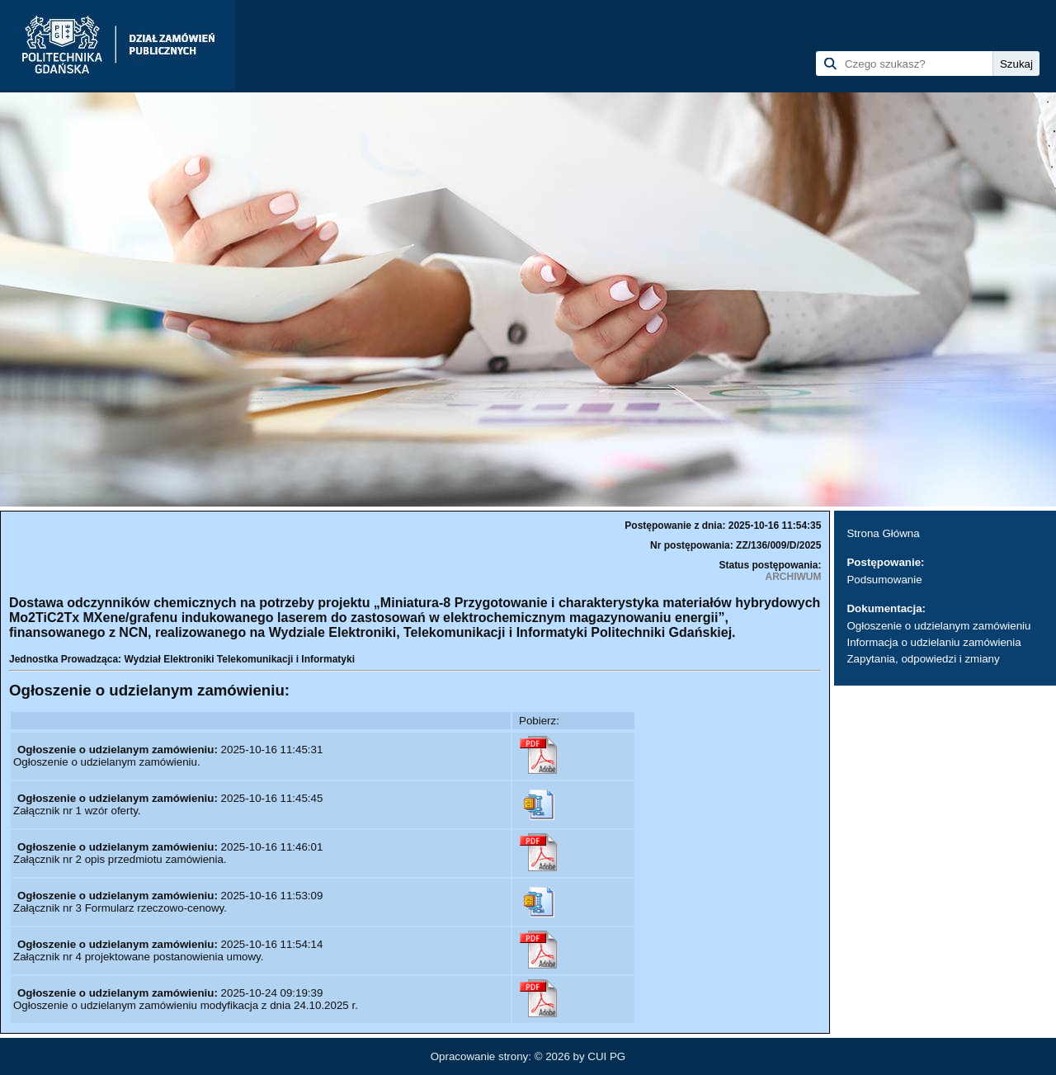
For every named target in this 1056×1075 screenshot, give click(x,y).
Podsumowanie (884, 579)
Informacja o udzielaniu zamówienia (933, 642)
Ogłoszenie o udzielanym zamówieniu (938, 626)
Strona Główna (882, 533)
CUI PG (606, 1056)
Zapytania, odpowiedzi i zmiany (922, 659)
